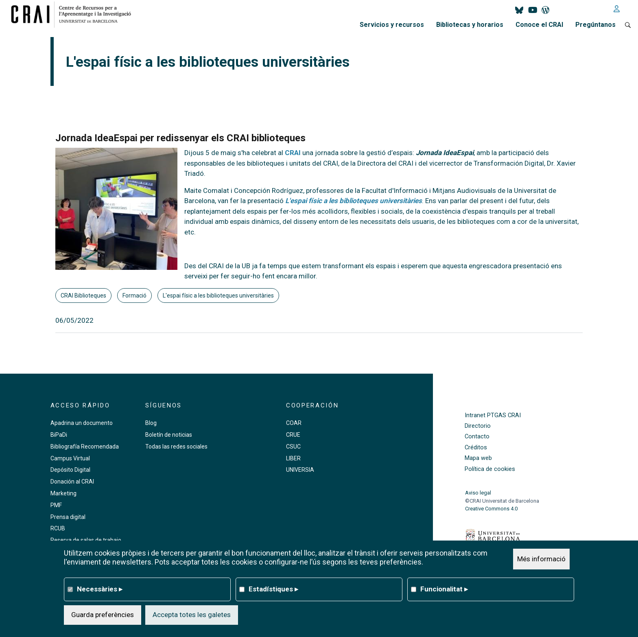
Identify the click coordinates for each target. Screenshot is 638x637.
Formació (134, 295)
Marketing (63, 493)
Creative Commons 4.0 (491, 509)
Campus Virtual (70, 458)
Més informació (541, 559)
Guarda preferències (102, 615)
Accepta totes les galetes (192, 615)
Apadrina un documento (81, 423)
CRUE (293, 434)
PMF (56, 505)
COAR (294, 423)
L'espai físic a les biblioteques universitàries (218, 295)
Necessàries (99, 589)
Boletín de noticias (168, 434)
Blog (151, 423)
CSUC (293, 446)
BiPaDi (58, 434)
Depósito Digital (70, 469)
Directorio (478, 425)
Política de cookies (490, 469)
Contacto (477, 436)
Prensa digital (67, 517)
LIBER (293, 458)
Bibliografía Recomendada (84, 446)
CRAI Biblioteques (83, 295)
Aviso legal (478, 493)
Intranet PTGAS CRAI (493, 415)
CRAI (293, 153)
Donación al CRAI (72, 481)
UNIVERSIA (300, 469)
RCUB (57, 528)
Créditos (476, 447)
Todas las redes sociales (176, 446)
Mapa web (478, 458)
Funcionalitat (444, 589)
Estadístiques (273, 589)
